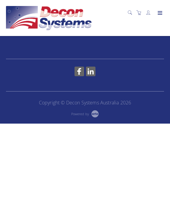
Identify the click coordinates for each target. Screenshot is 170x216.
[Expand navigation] (159, 13)
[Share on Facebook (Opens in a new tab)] (79, 72)
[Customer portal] (150, 13)
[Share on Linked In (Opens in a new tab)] (90, 72)
